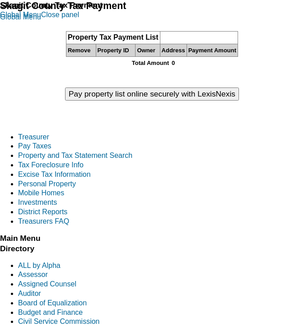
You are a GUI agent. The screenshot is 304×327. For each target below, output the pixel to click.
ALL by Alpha (39, 265)
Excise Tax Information (54, 174)
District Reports (42, 212)
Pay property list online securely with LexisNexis (152, 93)
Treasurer (33, 137)
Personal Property (47, 184)
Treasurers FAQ (43, 221)
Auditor (29, 293)
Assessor (33, 274)
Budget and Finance (50, 312)
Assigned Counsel (47, 284)
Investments (37, 202)
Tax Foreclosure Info (51, 165)
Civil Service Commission (58, 321)
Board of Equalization (52, 303)
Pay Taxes (34, 146)
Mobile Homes (41, 193)
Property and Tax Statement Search (75, 155)
